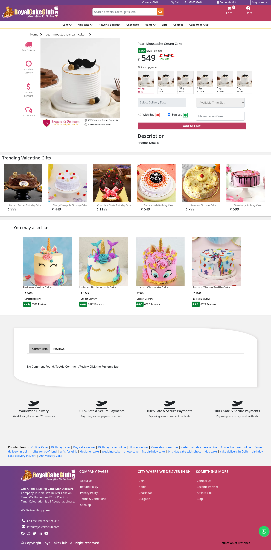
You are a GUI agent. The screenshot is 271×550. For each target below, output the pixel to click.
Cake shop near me (165, 447)
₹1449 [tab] (185, 82)
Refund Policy (89, 487)
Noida (142, 487)
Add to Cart (192, 126)
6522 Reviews (154, 50)
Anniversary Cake (50, 456)
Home (36, 34)
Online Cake (40, 447)
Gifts (164, 24)
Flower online (139, 447)
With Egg (152, 115)
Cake (67, 24)
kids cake (211, 451)
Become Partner (207, 487)
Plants (150, 24)
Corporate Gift (226, 2)
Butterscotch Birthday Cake (156, 185)
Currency (150, 2)
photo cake (131, 451)
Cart (228, 10)
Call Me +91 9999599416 (40, 521)
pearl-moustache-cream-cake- (65, 34)
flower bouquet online (236, 447)
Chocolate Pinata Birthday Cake (112, 185)
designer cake (90, 451)
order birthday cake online (199, 447)
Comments (40, 349)
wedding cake (111, 451)
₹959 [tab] (166, 82)
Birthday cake (61, 447)
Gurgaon (144, 499)
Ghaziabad (145, 493)
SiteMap (85, 505)
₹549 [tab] (146, 82)
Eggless (180, 115)
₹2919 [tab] (225, 82)
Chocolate (132, 24)
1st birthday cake (153, 451)
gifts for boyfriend (45, 451)
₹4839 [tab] (245, 82)
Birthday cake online (112, 447)
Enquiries (258, 2)
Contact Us (204, 481)
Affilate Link (204, 493)
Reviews (59, 349)
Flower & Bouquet (109, 24)
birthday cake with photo (185, 451)
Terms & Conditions (93, 499)
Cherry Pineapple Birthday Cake (67, 185)
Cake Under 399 (199, 24)
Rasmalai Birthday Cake (201, 185)
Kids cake (85, 24)
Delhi (141, 481)
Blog (200, 499)
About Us (86, 481)
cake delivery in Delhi (234, 451)
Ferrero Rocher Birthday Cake (23, 185)
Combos (178, 24)
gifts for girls (69, 451)
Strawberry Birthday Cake (245, 185)
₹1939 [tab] (205, 82)
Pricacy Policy (89, 493)
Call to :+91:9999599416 (186, 2)
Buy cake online (84, 447)
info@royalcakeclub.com (40, 527)
